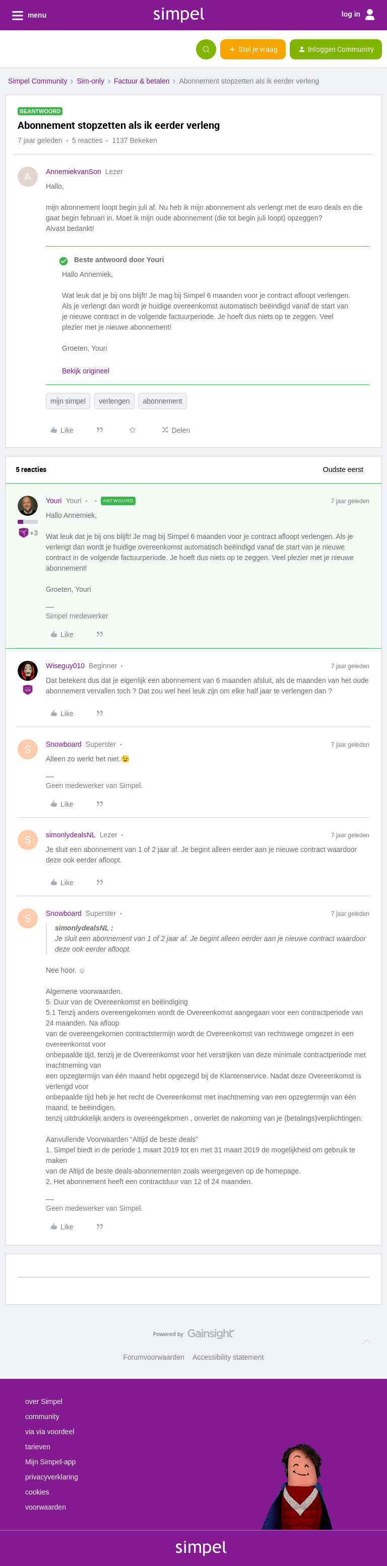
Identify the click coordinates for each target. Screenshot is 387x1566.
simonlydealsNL (71, 835)
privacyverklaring (51, 1477)
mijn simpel (68, 401)
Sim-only (90, 81)
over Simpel (43, 1401)
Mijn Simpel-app (50, 1462)
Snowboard (64, 744)
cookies (37, 1492)
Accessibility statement (228, 1357)
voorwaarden (45, 1507)
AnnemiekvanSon (73, 172)
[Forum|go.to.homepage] (58, 49)
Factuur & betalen (142, 81)
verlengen (114, 401)
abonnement (162, 401)
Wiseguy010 (65, 666)
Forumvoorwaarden (153, 1357)
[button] (11, 51)
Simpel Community (37, 81)
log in (358, 14)
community (42, 1417)
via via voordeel (49, 1432)
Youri (53, 501)
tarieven (37, 1447)
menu (29, 15)
